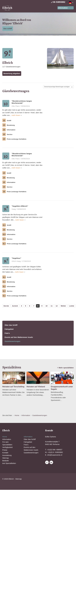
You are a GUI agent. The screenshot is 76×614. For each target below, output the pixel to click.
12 (57, 306)
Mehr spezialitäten (65, 367)
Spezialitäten (7, 445)
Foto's (7, 333)
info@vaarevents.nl (54, 455)
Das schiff (7, 29)
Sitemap (5, 458)
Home (4, 437)
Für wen (5, 442)
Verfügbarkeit (7, 447)
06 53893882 (58, 2)
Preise (4, 450)
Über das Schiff (11, 325)
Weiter (63, 306)
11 (52, 306)
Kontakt (5, 453)
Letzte (71, 306)
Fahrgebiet (9, 329)
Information (6, 439)
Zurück (15, 306)
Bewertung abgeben (11, 73)
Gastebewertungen (12, 341)
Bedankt (5, 461)
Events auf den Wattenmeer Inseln (19, 337)
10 (47, 306)
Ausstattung (6, 455)
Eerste (6, 306)
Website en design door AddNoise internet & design (31, 479)
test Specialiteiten (9, 463)
